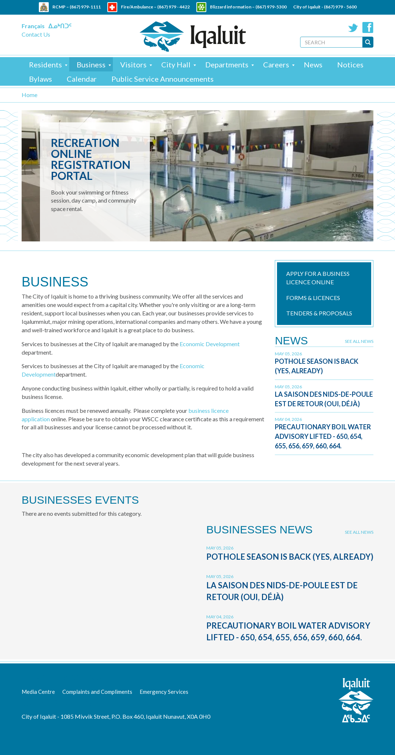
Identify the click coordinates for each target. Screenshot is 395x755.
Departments (226, 64)
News (313, 64)
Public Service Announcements (162, 78)
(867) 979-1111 (85, 7)
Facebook (367, 27)
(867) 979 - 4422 (173, 7)
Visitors (133, 64)
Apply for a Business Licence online (318, 277)
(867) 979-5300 (271, 7)
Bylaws (40, 78)
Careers (276, 64)
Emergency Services (164, 691)
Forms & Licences (313, 297)
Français (33, 25)
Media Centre (38, 691)
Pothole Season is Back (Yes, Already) (289, 557)
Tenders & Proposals (319, 313)
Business (91, 64)
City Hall (176, 64)
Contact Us (36, 34)
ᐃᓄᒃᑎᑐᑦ (59, 25)
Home (29, 94)
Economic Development (210, 343)
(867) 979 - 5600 (340, 7)
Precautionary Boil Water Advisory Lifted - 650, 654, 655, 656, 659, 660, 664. (323, 436)
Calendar (82, 78)
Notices (350, 64)
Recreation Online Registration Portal (90, 159)
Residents (45, 64)
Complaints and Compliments (97, 691)
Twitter (353, 27)
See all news (359, 341)
